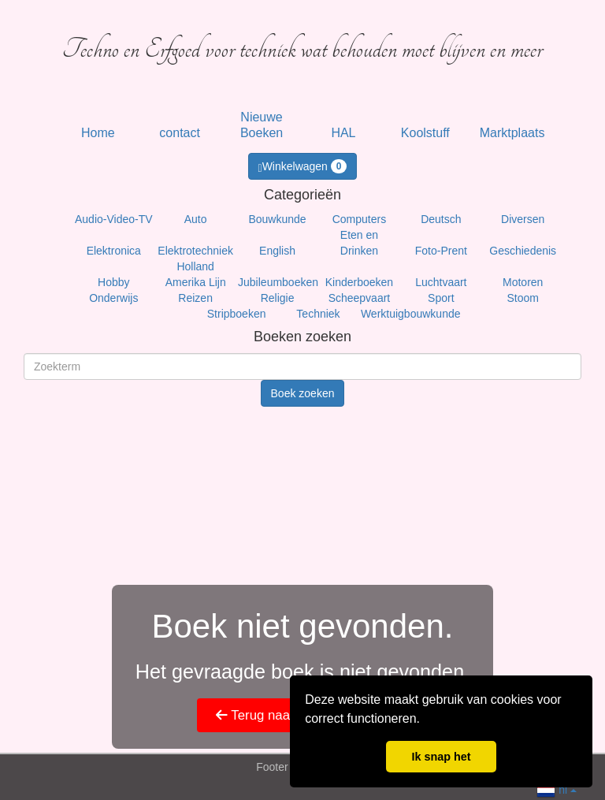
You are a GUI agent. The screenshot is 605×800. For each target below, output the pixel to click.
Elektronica (114, 250)
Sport (441, 298)
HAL (343, 133)
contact (179, 133)
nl (556, 788)
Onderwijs (113, 298)
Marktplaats (512, 133)
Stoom (522, 298)
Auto (195, 219)
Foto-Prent (441, 250)
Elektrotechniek (195, 250)
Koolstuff (425, 133)
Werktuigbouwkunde (411, 313)
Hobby (113, 282)
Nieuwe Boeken (261, 125)
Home (98, 133)
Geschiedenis (522, 250)
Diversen (522, 219)
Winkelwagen (302, 166)
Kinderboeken (359, 282)
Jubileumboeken (278, 282)
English (277, 250)
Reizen (195, 298)
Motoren (523, 282)
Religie (278, 298)
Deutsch (441, 219)
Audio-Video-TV (114, 219)
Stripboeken (236, 313)
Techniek (318, 313)
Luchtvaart (440, 282)
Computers (359, 219)
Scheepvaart (359, 298)
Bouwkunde (277, 219)
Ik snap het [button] (440, 756)
